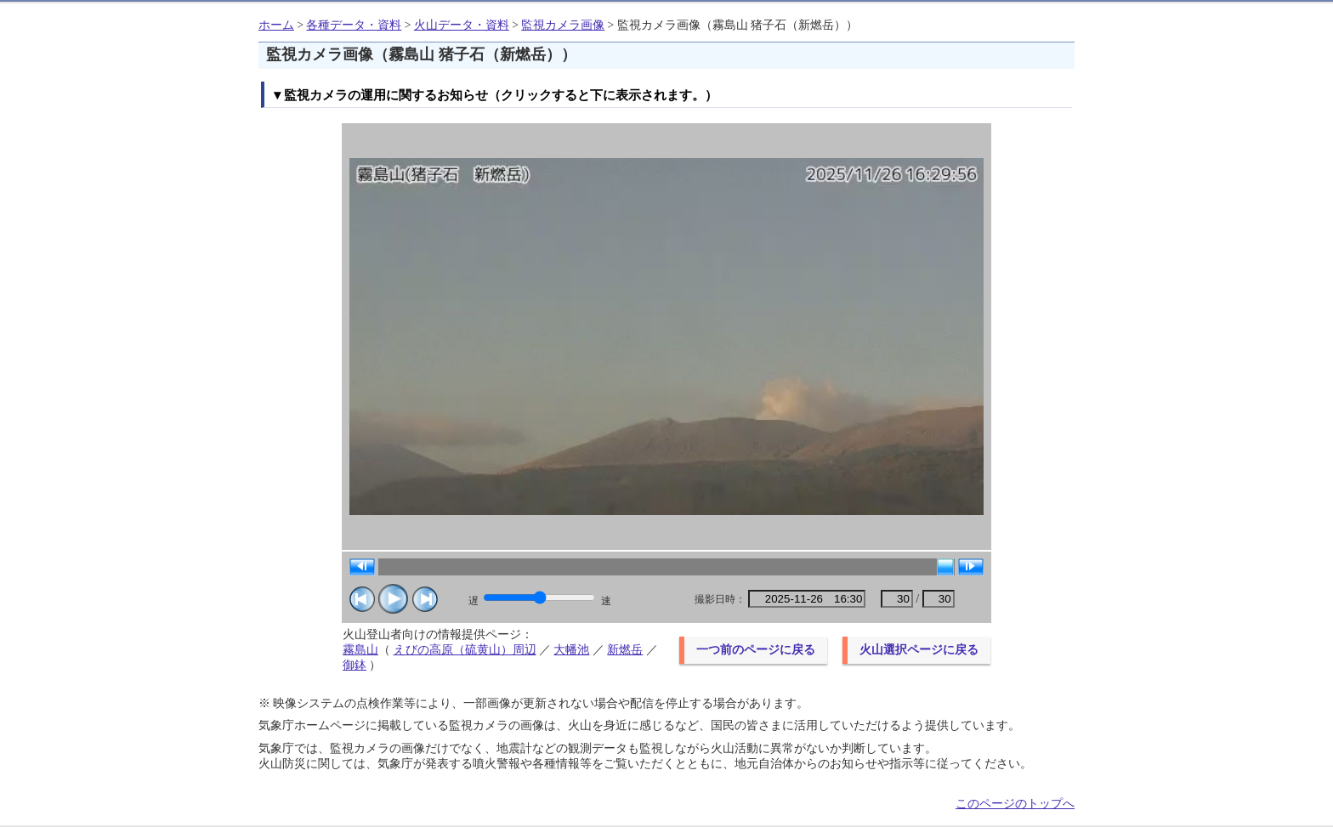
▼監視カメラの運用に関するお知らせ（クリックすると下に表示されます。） (494, 95)
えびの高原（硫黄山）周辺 (465, 649)
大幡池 (571, 649)
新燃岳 (625, 649)
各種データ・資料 (353, 25)
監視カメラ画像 (562, 25)
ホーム (276, 25)
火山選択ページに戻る (918, 649)
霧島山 (360, 649)
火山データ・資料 (461, 25)
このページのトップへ (1015, 803)
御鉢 (354, 665)
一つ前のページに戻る (755, 649)
